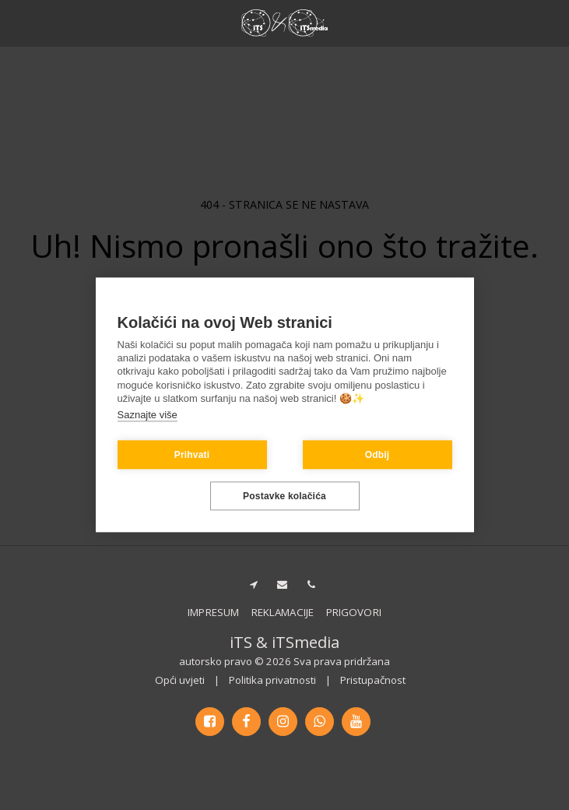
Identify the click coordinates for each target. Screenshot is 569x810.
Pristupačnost (373, 680)
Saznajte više (147, 415)
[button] (17, 22)
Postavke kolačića (284, 496)
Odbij (377, 454)
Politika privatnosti (272, 680)
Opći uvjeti (180, 680)
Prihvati (192, 454)
